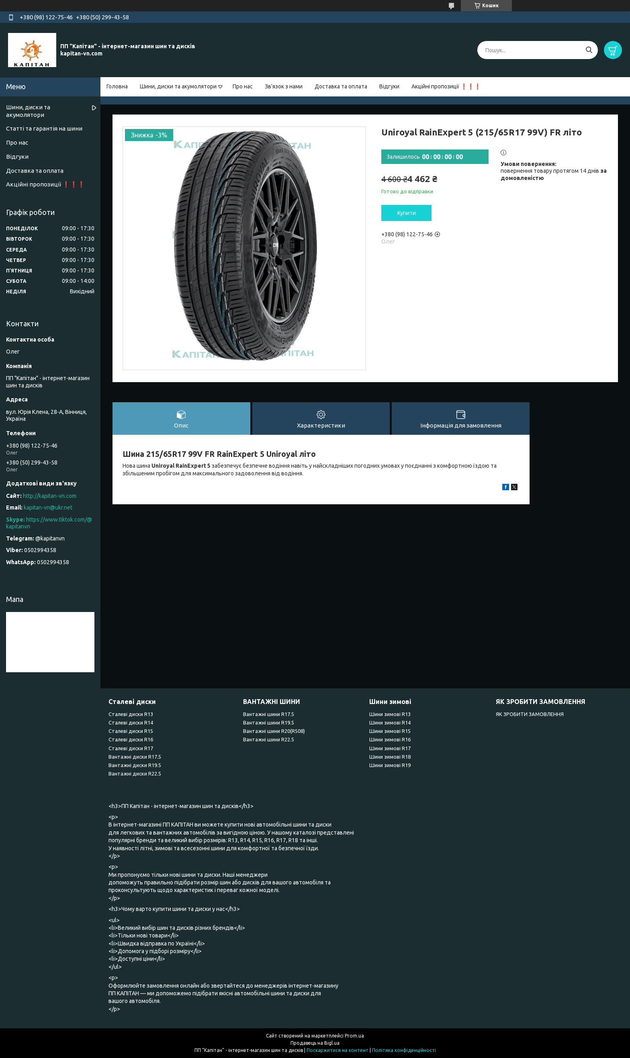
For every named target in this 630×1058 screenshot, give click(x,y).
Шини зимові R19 (390, 765)
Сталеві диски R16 (130, 739)
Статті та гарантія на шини (44, 128)
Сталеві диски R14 (130, 722)
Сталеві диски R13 (130, 714)
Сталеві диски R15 (130, 731)
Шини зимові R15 (390, 731)
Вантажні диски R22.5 (134, 773)
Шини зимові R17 (390, 748)
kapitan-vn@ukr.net (48, 507)
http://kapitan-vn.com (49, 496)
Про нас (243, 86)
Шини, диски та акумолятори (178, 86)
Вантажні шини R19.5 (268, 722)
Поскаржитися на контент (337, 1050)
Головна (117, 86)
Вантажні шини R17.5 (268, 714)
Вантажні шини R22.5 (268, 739)
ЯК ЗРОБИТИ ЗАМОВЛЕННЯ (530, 714)
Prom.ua (354, 1035)
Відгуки (389, 86)
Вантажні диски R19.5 (134, 765)
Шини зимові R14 (390, 722)
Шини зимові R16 (390, 739)
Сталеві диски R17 (130, 748)
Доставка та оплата (341, 86)
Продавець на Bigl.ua (315, 1043)
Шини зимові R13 (390, 714)
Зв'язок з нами (284, 86)
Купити (406, 213)
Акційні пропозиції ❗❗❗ (446, 86)
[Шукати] (589, 50)
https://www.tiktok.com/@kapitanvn (49, 523)
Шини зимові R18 (390, 756)
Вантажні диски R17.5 (134, 756)
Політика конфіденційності (404, 1050)
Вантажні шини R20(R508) (274, 731)
